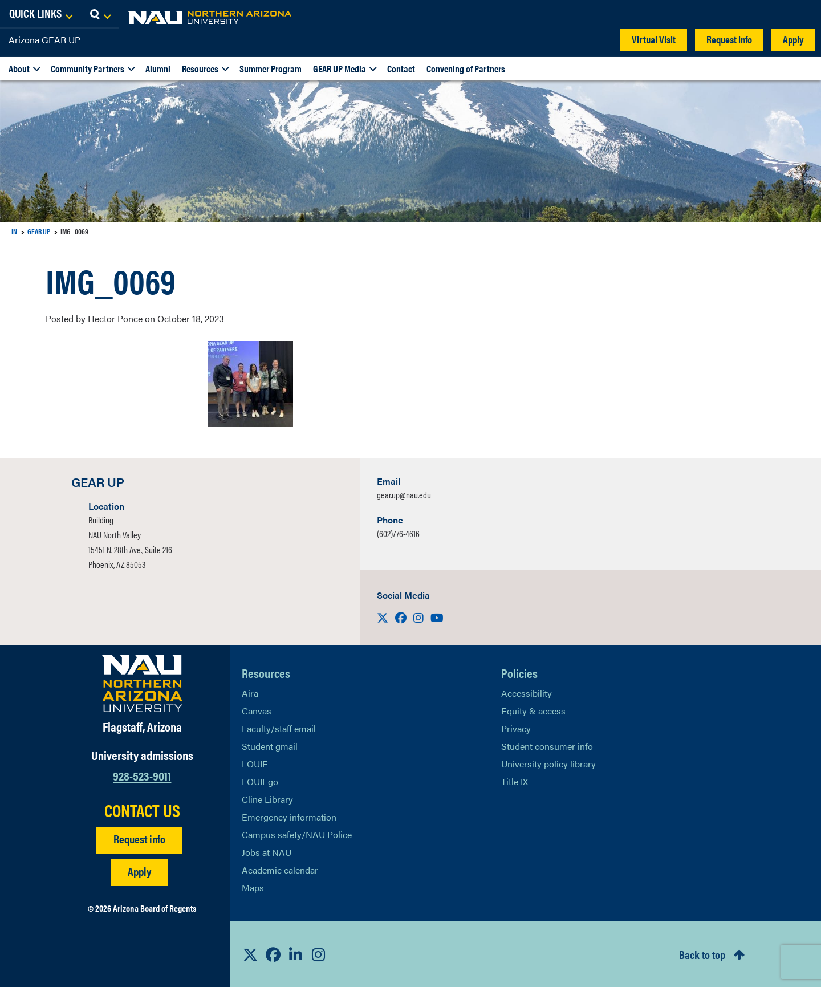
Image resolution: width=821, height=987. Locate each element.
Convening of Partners (465, 68)
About (19, 68)
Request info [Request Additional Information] (139, 838)
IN (14, 231)
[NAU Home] (91, 17)
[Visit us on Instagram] (419, 617)
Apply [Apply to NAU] (139, 871)
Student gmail (270, 746)
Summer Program (270, 68)
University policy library (548, 763)
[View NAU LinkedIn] (295, 954)
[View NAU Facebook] (273, 954)
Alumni (157, 68)
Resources (200, 68)
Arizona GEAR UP (44, 39)
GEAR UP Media (339, 68)
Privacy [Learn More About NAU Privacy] (516, 728)
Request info (729, 39)
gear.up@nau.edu (404, 494)
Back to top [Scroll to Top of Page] (702, 954)
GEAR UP (38, 231)
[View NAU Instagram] (318, 954)
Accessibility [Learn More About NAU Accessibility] (526, 693)
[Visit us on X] (384, 617)
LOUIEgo (260, 781)
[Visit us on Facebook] (402, 617)
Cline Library (267, 799)
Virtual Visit (654, 39)
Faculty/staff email (279, 728)
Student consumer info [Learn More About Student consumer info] (547, 746)
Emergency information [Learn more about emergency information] (289, 816)
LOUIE (255, 763)
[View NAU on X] (250, 954)
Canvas (256, 710)
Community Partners (87, 68)
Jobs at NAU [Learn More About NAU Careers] (266, 852)
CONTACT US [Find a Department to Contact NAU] (142, 810)
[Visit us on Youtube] (437, 617)
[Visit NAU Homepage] (142, 683)
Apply (793, 39)
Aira (250, 693)
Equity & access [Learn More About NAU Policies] (533, 710)
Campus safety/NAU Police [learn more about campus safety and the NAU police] (297, 834)
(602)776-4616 (398, 533)
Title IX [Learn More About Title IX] (514, 781)
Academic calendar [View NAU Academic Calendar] (280, 869)
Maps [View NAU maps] (253, 887)
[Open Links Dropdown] (742, 14)
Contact (401, 68)
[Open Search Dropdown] (802, 14)
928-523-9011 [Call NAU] (142, 775)
